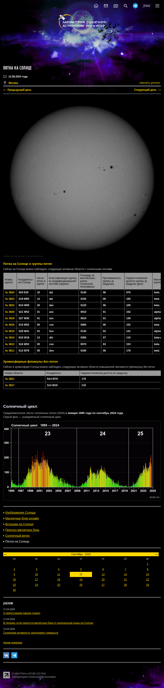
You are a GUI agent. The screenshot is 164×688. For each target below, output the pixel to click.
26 (80, 584)
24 (36, 584)
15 (147, 574)
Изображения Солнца (20, 512)
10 (36, 574)
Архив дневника (12, 642)
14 (125, 574)
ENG (147, 5)
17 (36, 579)
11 (58, 574)
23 (14, 584)
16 (14, 579)
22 (147, 579)
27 (103, 584)
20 (103, 579)
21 (125, 579)
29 (147, 584)
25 (58, 584)
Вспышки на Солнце (19, 524)
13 (103, 574)
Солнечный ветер (17, 535)
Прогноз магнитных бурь (22, 530)
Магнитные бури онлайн (22, 518)
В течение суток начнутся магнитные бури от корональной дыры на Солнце (48, 622)
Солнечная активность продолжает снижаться (30, 632)
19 (80, 579)
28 (125, 584)
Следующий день (145, 89)
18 (58, 579)
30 (14, 590)
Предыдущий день (19, 89)
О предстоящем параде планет (21, 613)
